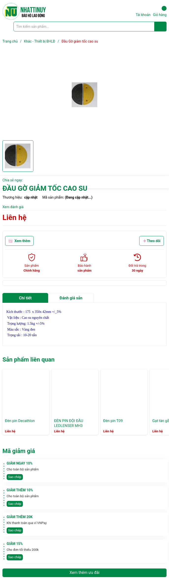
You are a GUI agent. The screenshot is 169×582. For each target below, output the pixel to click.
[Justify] (160, 26)
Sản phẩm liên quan (28, 359)
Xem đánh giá (13, 207)
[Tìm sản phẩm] (90, 26)
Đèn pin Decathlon (20, 421)
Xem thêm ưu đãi (84, 572)
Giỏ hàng (160, 11)
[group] (84, 95)
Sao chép (14, 477)
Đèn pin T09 (113, 421)
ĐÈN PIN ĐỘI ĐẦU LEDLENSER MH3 (68, 423)
